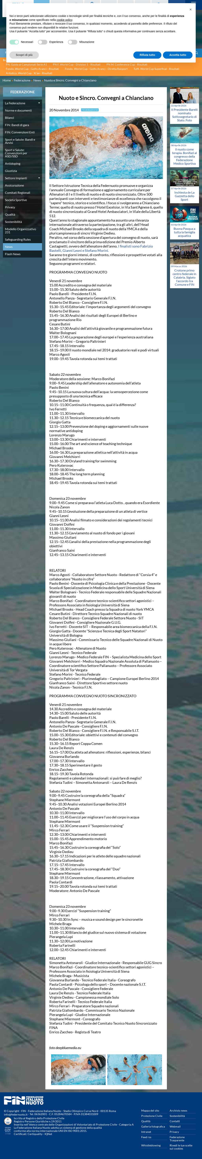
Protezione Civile (151, 1115)
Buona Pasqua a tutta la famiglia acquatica (184, 232)
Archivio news (178, 1110)
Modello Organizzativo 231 (20, 230)
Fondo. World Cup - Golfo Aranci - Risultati (32, 68)
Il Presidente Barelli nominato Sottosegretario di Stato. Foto (184, 115)
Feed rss (146, 1137)
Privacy (10, 207)
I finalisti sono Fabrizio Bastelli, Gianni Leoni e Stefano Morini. (101, 248)
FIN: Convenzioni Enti (20, 132)
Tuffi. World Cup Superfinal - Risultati (156, 68)
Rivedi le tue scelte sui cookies (181, 1147)
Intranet (146, 1131)
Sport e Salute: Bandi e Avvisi (20, 141)
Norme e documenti (18, 110)
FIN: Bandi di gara (17, 125)
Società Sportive (16, 200)
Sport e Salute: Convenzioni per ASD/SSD (16, 153)
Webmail (175, 1126)
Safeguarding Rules (18, 239)
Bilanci (9, 117)
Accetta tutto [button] (177, 54)
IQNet (48, 1134)
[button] (190, 9)
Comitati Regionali (17, 192)
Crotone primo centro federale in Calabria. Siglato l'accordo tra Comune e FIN (184, 277)
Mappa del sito (150, 1110)
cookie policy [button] (64, 19)
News (9, 246)
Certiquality (35, 1134)
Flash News (13, 254)
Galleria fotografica (153, 1126)
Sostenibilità (13, 221)
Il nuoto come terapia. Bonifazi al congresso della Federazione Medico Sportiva (184, 156)
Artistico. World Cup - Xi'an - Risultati (29, 73)
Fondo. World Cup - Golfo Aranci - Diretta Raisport (96, 68)
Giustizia (11, 171)
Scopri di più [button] (24, 54)
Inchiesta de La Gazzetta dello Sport (184, 195)
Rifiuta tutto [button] (147, 54)
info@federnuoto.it (15, 1114)
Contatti (175, 1121)
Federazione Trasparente (177, 1138)
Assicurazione (14, 185)
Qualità (10, 214)
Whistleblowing (151, 1145)
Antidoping (12, 163)
